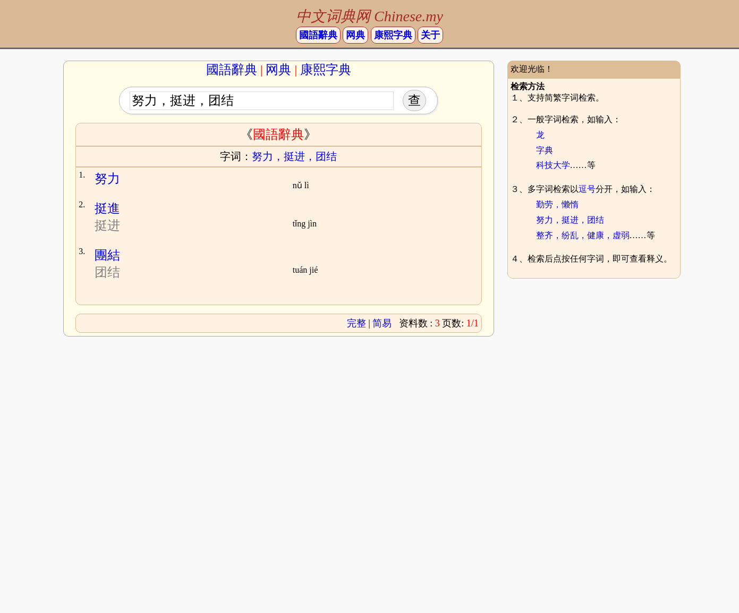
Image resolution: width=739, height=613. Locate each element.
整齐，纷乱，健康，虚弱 (583, 235)
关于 (430, 35)
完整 (356, 323)
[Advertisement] (597, 364)
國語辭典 (318, 35)
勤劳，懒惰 (557, 204)
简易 (382, 323)
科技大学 (553, 165)
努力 (107, 179)
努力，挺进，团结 (570, 219)
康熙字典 (393, 35)
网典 (355, 35)
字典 (544, 150)
